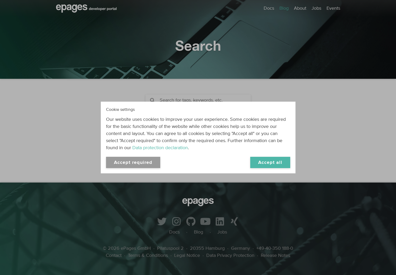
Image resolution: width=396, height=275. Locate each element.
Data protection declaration (160, 148)
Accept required (133, 162)
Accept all (270, 162)
